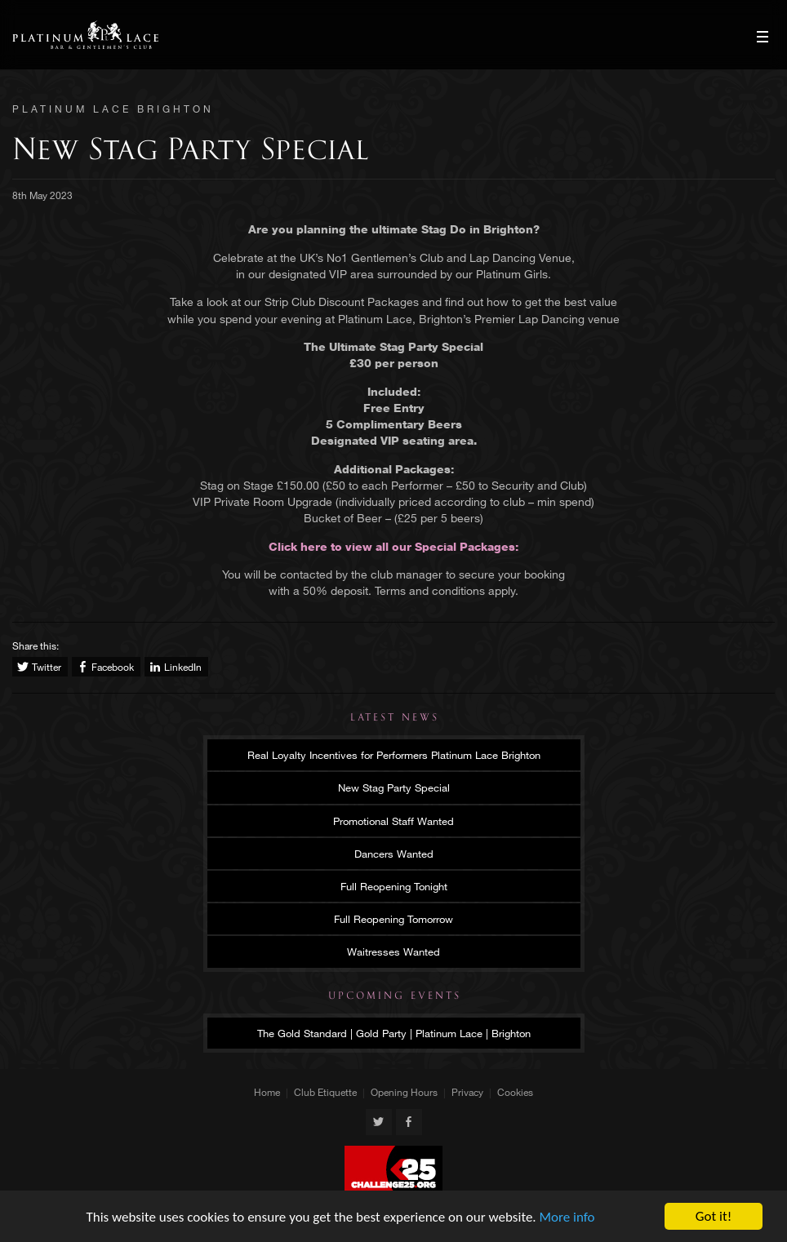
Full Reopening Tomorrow (393, 918)
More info (567, 1217)
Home (267, 1091)
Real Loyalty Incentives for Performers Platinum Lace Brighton (393, 754)
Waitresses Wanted (393, 951)
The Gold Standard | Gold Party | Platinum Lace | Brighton (394, 1033)
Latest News (394, 717)
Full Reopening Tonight (393, 886)
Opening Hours (404, 1091)
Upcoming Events (394, 995)
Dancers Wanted (394, 853)
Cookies (515, 1091)
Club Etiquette (325, 1091)
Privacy (467, 1091)
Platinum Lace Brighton (85, 34)
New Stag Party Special (394, 787)
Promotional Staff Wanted (393, 820)
